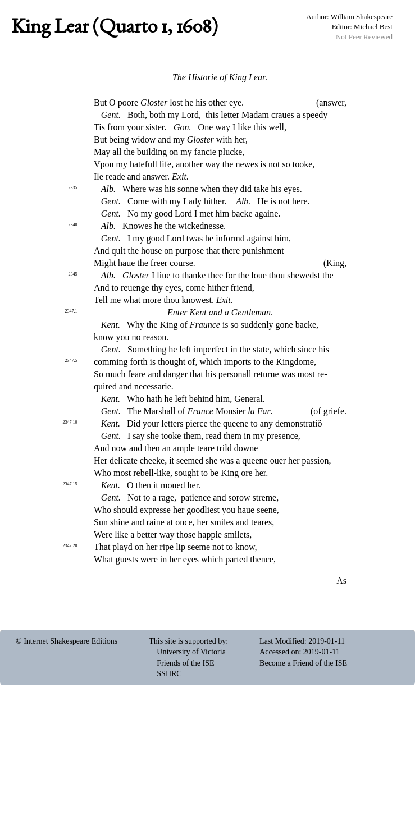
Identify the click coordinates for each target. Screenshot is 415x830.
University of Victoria (191, 652)
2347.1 (71, 311)
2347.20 (70, 545)
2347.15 (70, 484)
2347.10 (70, 422)
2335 (73, 187)
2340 (73, 224)
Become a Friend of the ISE (303, 663)
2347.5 (71, 360)
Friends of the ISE (185, 663)
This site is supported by (187, 641)
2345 (73, 274)
